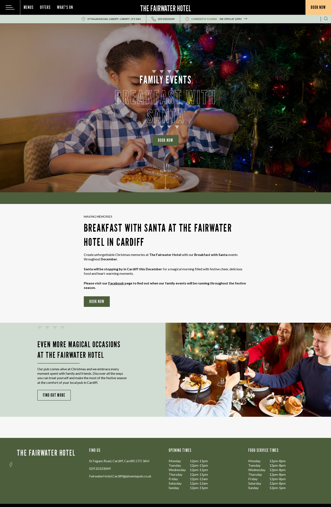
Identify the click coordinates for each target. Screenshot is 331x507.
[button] (165, 183)
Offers (45, 7)
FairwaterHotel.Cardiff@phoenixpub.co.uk (120, 476)
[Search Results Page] (326, 19)
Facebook (116, 283)
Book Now (165, 140)
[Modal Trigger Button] (10, 7)
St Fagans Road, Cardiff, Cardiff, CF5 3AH (114, 18)
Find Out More (54, 395)
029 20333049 (100, 468)
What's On (65, 7)
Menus (29, 7)
